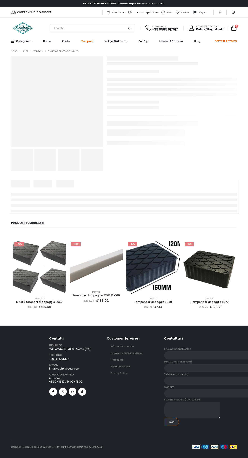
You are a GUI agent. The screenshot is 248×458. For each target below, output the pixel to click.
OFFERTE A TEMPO (226, 41)
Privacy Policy (118, 373)
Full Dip (143, 41)
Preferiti (182, 12)
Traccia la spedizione (143, 12)
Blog (197, 41)
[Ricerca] (129, 28)
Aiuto (166, 12)
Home (47, 41)
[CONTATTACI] (161, 28)
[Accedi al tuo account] (206, 28)
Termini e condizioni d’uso (126, 352)
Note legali (117, 359)
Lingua (199, 12)
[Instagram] (233, 12)
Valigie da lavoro (115, 41)
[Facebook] (220, 12)
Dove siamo (116, 12)
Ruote (66, 41)
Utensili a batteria (171, 41)
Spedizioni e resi (120, 366)
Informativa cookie (122, 346)
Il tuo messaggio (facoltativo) (192, 404)
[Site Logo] (23, 28)
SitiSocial (97, 446)
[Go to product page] (39, 267)
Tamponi (87, 41)
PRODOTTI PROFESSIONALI (99, 3)
